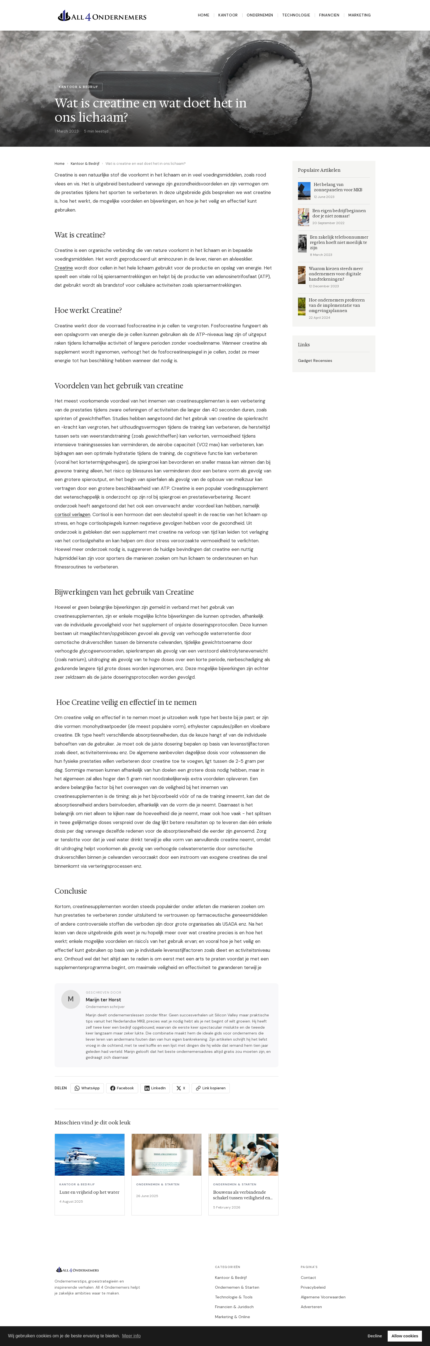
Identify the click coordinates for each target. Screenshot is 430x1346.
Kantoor (228, 15)
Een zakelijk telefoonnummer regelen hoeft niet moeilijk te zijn (339, 243)
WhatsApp (87, 1088)
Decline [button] (375, 1336)
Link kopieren (211, 1088)
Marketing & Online (232, 1316)
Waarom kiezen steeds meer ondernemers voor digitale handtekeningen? (336, 274)
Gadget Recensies (315, 360)
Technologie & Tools (234, 1297)
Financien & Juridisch (234, 1306)
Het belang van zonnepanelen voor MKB (338, 187)
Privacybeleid (313, 1287)
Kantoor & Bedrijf (85, 163)
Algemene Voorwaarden (323, 1297)
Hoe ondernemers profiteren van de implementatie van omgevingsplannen (337, 305)
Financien (329, 15)
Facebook (122, 1088)
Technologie (296, 15)
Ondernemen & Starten (237, 1287)
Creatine (64, 268)
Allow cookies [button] (405, 1336)
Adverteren (311, 1306)
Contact (308, 1277)
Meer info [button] (131, 1335)
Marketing (359, 15)
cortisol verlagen (72, 514)
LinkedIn (155, 1088)
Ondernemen (260, 15)
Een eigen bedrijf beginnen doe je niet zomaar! (339, 213)
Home (203, 15)
